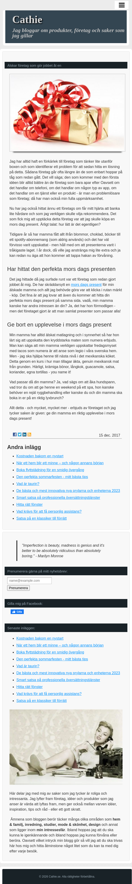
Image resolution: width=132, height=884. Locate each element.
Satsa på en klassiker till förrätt (41, 518)
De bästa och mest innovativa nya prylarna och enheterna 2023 (68, 491)
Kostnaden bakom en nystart (39, 456)
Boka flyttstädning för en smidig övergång (50, 470)
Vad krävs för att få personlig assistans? (49, 511)
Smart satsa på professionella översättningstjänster (58, 498)
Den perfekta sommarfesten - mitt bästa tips (52, 477)
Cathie (27, 19)
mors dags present (86, 285)
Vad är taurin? (27, 484)
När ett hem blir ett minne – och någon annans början (60, 463)
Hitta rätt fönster (29, 504)
